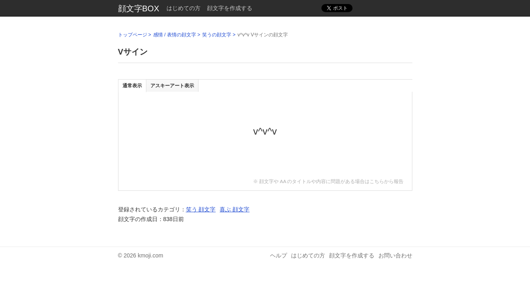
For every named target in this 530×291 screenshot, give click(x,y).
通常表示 (132, 86)
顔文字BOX (138, 8)
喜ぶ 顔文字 (234, 209)
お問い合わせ (395, 255)
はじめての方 (184, 8)
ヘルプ (278, 255)
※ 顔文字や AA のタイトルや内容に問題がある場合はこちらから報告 (328, 181)
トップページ (132, 35)
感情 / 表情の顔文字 (174, 35)
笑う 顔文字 (201, 209)
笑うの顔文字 (216, 35)
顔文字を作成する (229, 8)
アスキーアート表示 (172, 86)
